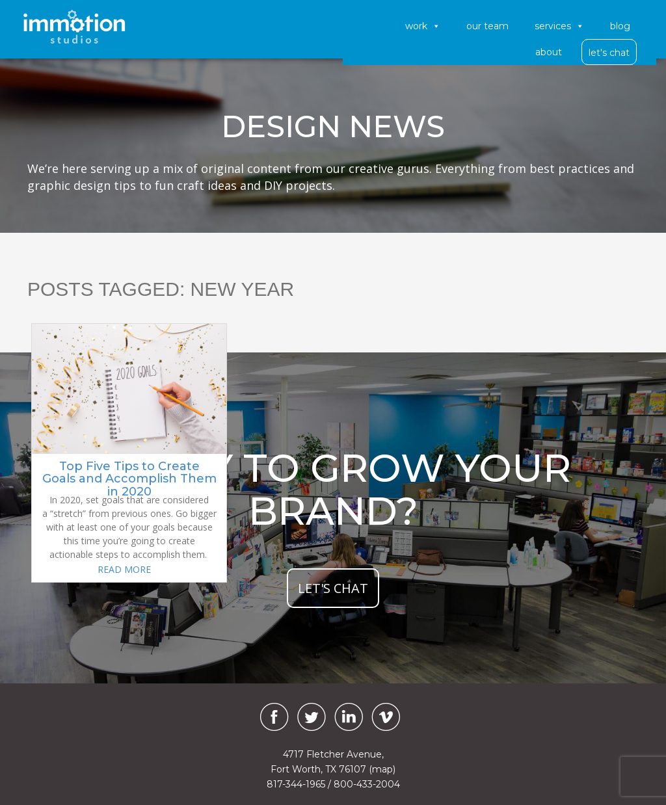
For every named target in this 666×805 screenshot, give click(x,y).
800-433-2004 (367, 784)
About (548, 52)
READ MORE (124, 569)
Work (422, 26)
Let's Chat (609, 53)
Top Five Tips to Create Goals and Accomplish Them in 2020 (129, 479)
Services (559, 26)
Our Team (487, 26)
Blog (620, 26)
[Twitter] (311, 717)
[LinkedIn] (348, 717)
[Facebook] (271, 717)
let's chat (333, 588)
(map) (382, 769)
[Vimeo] (385, 717)
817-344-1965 (296, 784)
